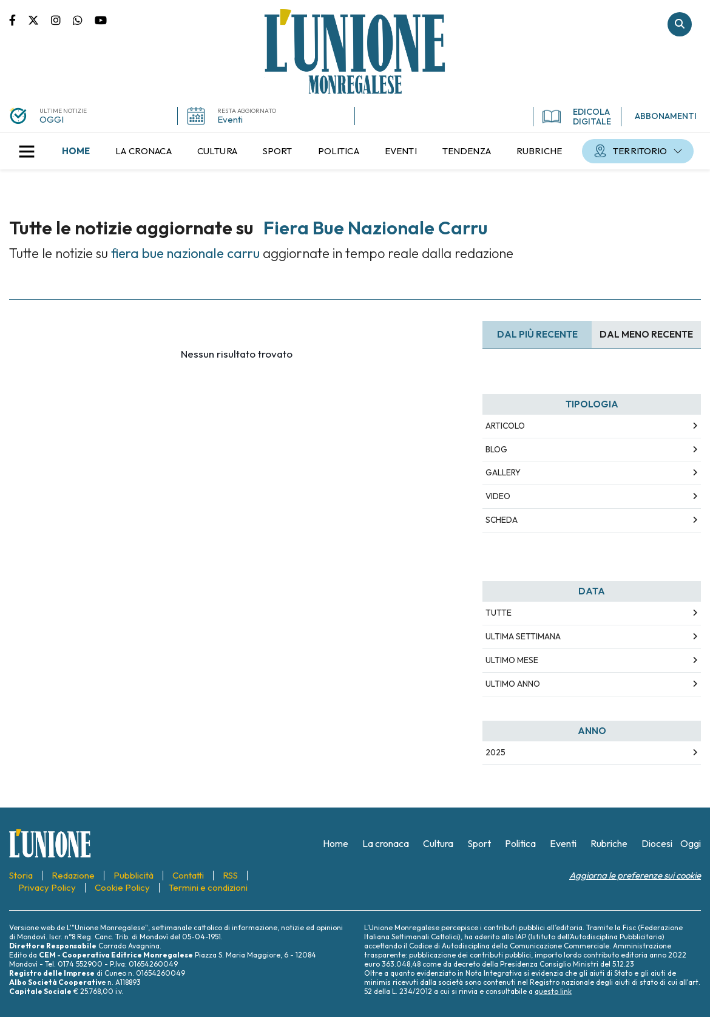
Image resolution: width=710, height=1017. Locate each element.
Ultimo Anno (512, 683)
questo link (553, 991)
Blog (496, 449)
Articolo (505, 425)
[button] (26, 151)
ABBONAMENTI (666, 116)
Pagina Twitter (39, 19)
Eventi (230, 119)
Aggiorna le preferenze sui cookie (635, 875)
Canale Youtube (101, 19)
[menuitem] (75, 151)
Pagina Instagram (62, 19)
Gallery (503, 472)
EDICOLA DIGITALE (577, 116)
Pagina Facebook (18, 19)
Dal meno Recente (646, 334)
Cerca (680, 24)
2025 (495, 752)
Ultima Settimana (523, 636)
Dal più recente (537, 334)
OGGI (51, 119)
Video (497, 496)
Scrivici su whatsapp (84, 19)
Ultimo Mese (511, 660)
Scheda (501, 519)
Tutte (498, 612)
